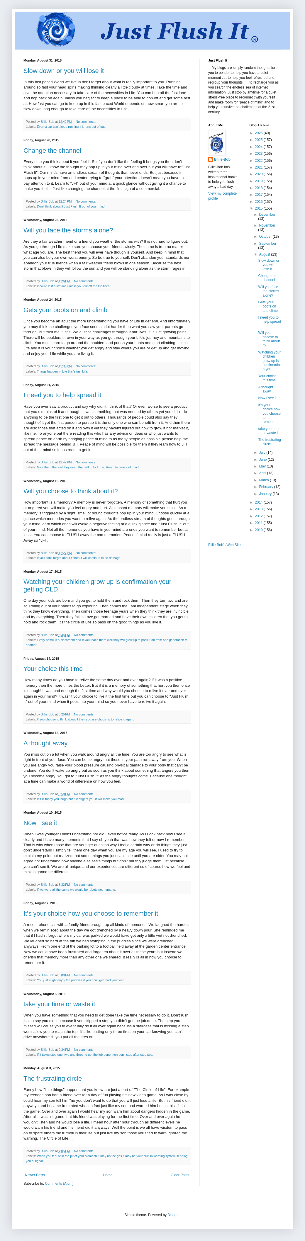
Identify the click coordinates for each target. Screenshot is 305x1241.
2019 (259, 181)
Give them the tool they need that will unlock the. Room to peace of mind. (88, 467)
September (267, 244)
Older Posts (180, 1175)
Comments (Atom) (59, 1184)
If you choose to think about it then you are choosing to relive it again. (85, 719)
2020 (259, 174)
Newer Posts (35, 1175)
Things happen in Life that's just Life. (62, 371)
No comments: (86, 121)
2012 (259, 516)
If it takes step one (50, 1054)
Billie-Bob (222, 159)
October (265, 236)
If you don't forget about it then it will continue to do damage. (79, 558)
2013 (259, 509)
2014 (259, 502)
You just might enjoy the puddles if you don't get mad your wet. (81, 980)
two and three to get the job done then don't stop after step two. (108, 1054)
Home (108, 1175)
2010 (259, 530)
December (267, 214)
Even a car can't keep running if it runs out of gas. (71, 126)
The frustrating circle (52, 1078)
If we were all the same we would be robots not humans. (76, 889)
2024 (259, 147)
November (267, 225)
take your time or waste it (59, 1004)
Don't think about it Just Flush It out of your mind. (71, 206)
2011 (259, 523)
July (262, 452)
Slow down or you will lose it (63, 70)
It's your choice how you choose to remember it (90, 913)
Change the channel (52, 150)
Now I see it (40, 823)
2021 (259, 167)
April (263, 473)
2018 (259, 188)
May (263, 466)
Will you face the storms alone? (68, 230)
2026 (259, 133)
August (265, 254)
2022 (259, 161)
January (265, 494)
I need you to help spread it (62, 395)
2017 (259, 195)
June (263, 460)
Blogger (173, 1215)
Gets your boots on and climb (65, 310)
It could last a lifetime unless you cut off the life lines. (74, 286)
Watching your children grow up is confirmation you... (269, 360)
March (264, 480)
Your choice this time (53, 668)
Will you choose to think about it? (70, 491)
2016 (259, 202)
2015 (259, 208)
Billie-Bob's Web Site (224, 545)
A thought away (45, 743)
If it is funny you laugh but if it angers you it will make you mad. (81, 799)
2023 (259, 154)
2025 (259, 140)
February (266, 487)
